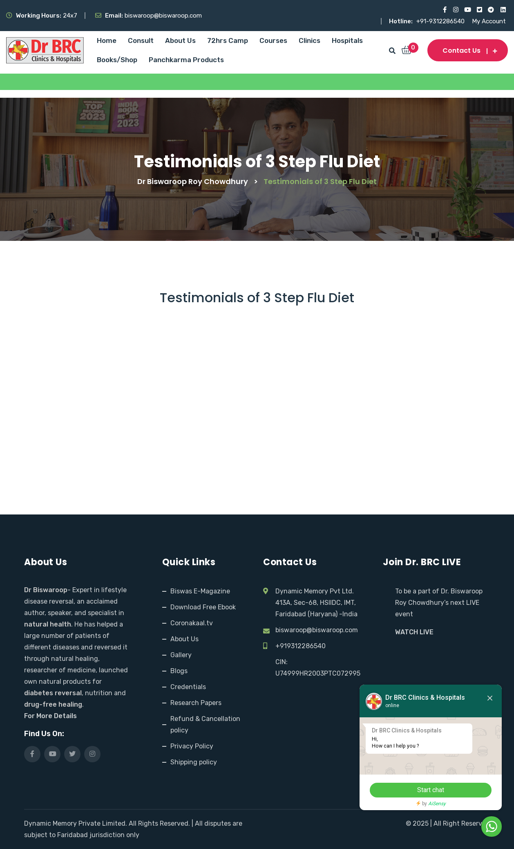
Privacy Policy (191, 746)
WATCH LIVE (414, 632)
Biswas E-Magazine (200, 591)
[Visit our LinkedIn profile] (503, 10)
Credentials (188, 687)
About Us (180, 40)
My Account (489, 21)
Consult (141, 40)
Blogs (179, 671)
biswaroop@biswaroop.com (316, 630)
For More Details (50, 716)
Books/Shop (117, 60)
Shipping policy (193, 762)
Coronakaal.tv (191, 623)
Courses (273, 40)
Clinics (309, 40)
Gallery (181, 655)
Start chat (430, 790)
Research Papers (195, 703)
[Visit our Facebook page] (443, 10)
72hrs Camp (227, 40)
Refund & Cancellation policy (205, 724)
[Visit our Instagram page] (455, 10)
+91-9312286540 (441, 21)
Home (106, 40)
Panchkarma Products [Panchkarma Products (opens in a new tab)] (186, 60)
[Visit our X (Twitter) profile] (479, 10)
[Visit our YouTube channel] (467, 10)
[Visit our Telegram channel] (491, 10)
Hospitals (347, 40)
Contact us (467, 50)
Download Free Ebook (203, 607)
